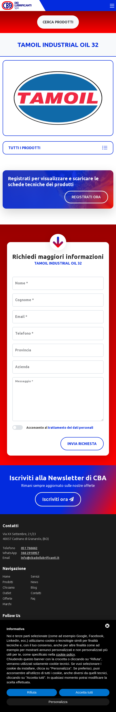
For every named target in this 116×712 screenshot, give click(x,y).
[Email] (40, 558)
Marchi (7, 604)
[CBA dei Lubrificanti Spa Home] (16, 5)
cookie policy (65, 654)
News (34, 582)
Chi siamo (9, 587)
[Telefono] (29, 548)
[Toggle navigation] (112, 6)
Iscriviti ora (58, 499)
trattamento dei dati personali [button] (70, 427)
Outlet (7, 593)
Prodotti (8, 582)
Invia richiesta (82, 444)
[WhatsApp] (30, 553)
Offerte (7, 598)
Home (6, 576)
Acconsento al (59, 427)
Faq (33, 598)
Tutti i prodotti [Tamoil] (58, 148)
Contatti (36, 593)
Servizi (35, 576)
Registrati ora (86, 197)
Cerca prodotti (58, 22)
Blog (34, 587)
